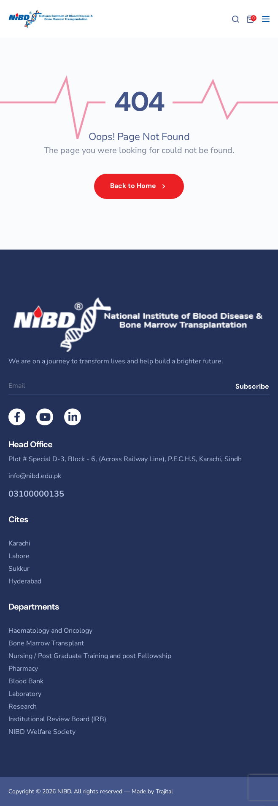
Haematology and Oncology (50, 630)
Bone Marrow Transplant (46, 643)
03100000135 (36, 494)
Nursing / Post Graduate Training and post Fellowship (89, 656)
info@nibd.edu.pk (34, 476)
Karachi (19, 543)
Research (22, 706)
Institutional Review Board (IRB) (57, 719)
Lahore (19, 556)
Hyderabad (24, 581)
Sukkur (19, 568)
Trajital (164, 791)
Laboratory (24, 694)
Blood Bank (25, 681)
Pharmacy (23, 668)
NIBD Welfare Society (42, 731)
